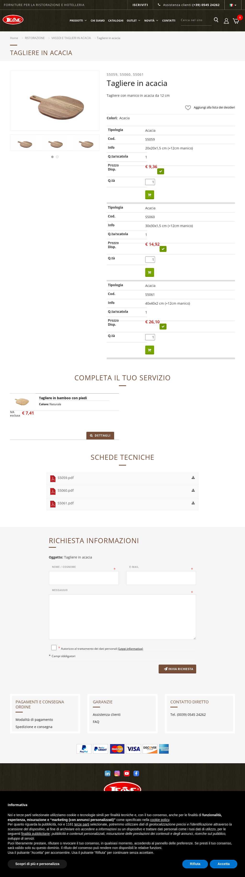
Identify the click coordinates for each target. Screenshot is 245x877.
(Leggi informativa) (130, 648)
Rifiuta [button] (195, 864)
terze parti (81, 824)
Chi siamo (98, 20)
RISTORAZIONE (35, 38)
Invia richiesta (176, 670)
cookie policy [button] (159, 820)
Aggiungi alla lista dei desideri (209, 107)
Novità (151, 20)
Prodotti (78, 20)
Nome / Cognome (64, 567)
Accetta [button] (223, 864)
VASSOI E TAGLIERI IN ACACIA (71, 38)
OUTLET (134, 20)
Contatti (168, 20)
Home (14, 38)
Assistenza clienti (189, 5)
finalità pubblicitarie (35, 834)
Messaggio (60, 590)
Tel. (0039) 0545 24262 (188, 715)
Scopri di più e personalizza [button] (37, 864)
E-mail (134, 567)
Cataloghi (115, 20)
